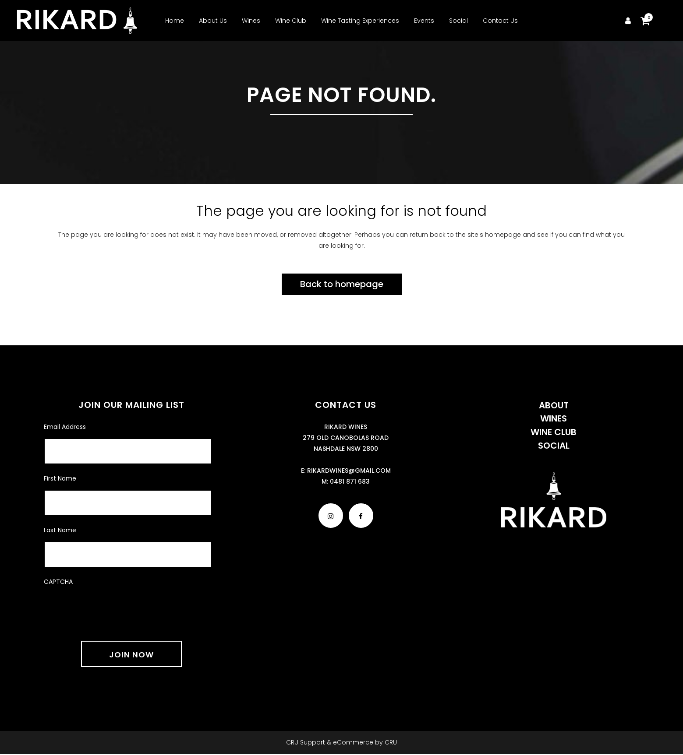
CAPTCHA (58, 582)
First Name (60, 478)
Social (554, 445)
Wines (553, 418)
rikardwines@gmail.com (349, 470)
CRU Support (305, 742)
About (554, 405)
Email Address (65, 427)
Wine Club (554, 432)
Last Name (60, 530)
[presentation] (110, 608)
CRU (391, 742)
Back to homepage (341, 284)
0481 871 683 (350, 481)
